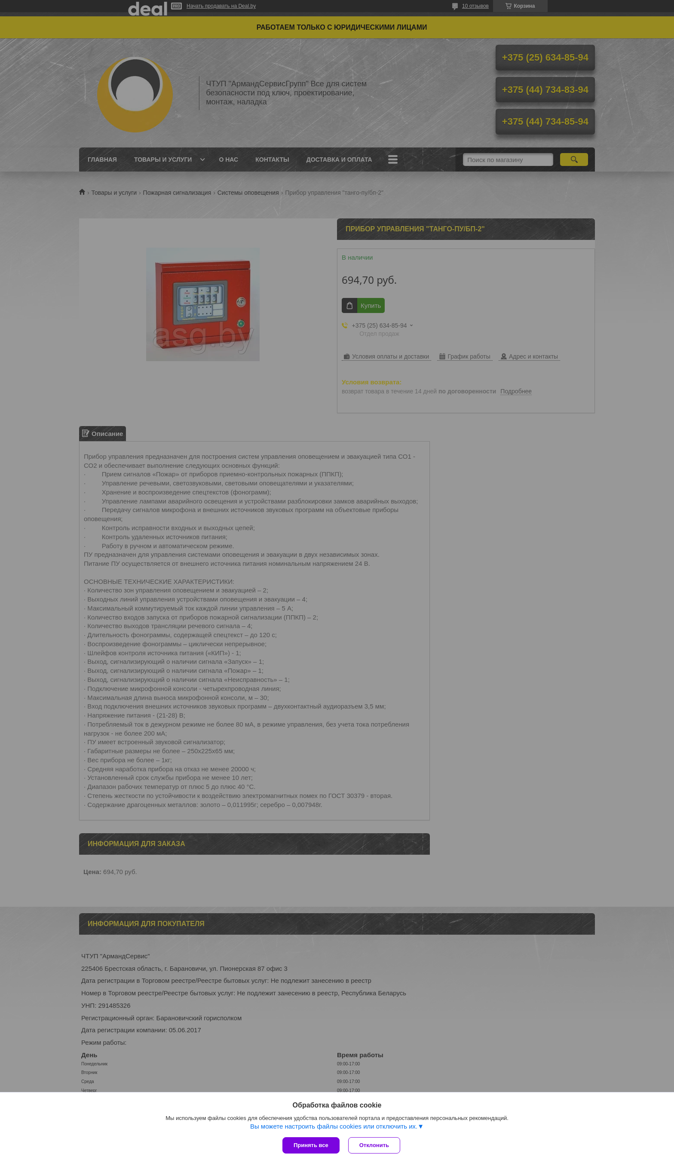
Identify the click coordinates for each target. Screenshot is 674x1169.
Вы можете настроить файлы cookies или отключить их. (333, 1126)
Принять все (311, 1145)
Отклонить (374, 1145)
